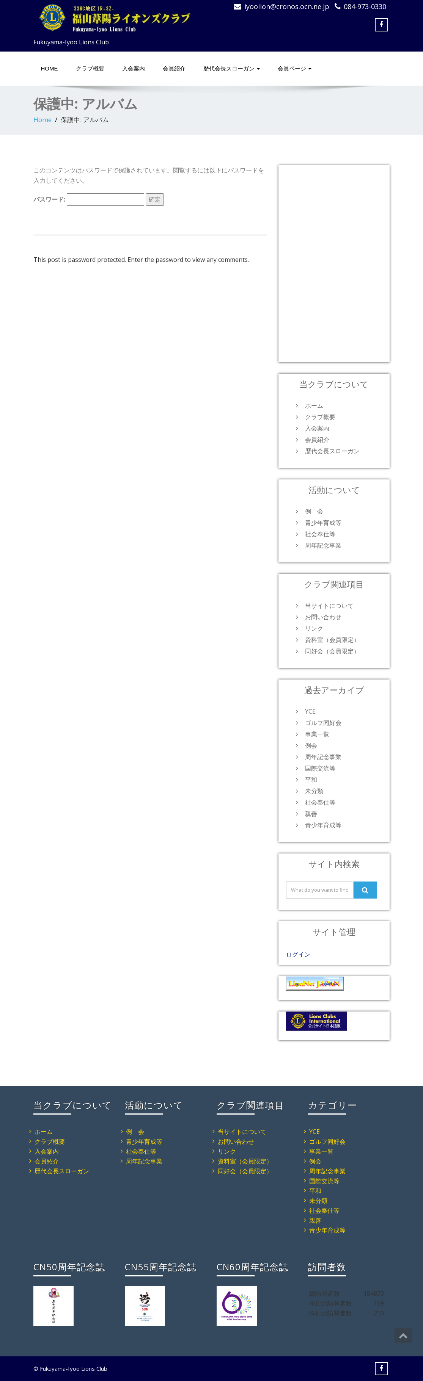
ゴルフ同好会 (323, 723)
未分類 (314, 791)
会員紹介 (174, 68)
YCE (310, 711)
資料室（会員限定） (332, 640)
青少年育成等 (323, 522)
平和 (311, 779)
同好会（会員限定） (332, 651)
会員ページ (294, 68)
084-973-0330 (365, 6)
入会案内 (133, 68)
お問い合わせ (323, 617)
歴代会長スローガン (231, 68)
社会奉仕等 (320, 534)
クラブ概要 (90, 68)
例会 (311, 745)
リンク (314, 628)
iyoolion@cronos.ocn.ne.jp (286, 6)
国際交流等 (320, 768)
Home (42, 119)
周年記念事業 (323, 545)
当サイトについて (329, 605)
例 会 (314, 511)
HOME (49, 68)
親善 (311, 813)
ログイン (298, 954)
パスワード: (88, 199)
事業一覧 (317, 734)
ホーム (314, 405)
